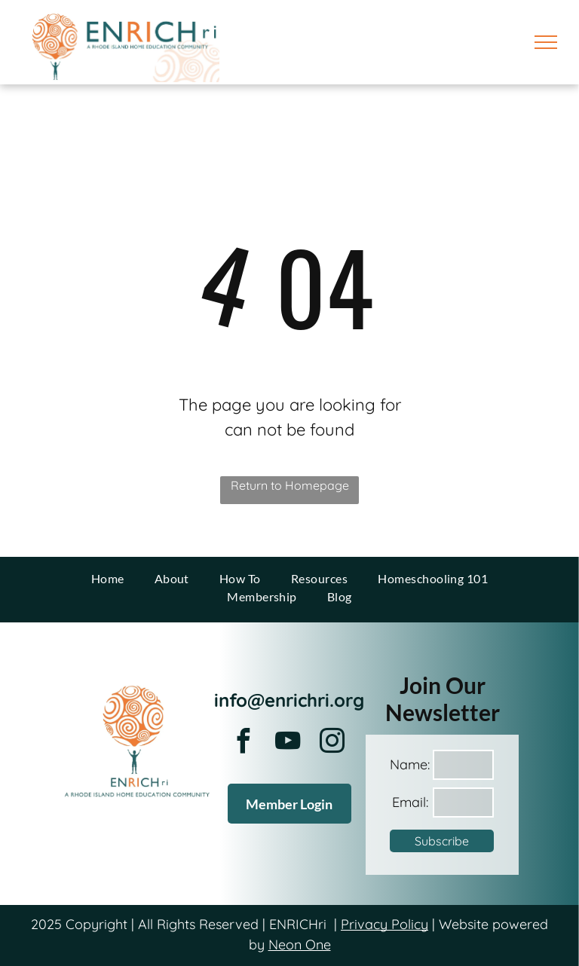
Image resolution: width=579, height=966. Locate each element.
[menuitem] (107, 579)
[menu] (545, 42)
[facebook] (243, 743)
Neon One (299, 944)
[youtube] (288, 743)
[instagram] (332, 743)
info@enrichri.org (289, 700)
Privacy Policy (384, 924)
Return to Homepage (290, 485)
